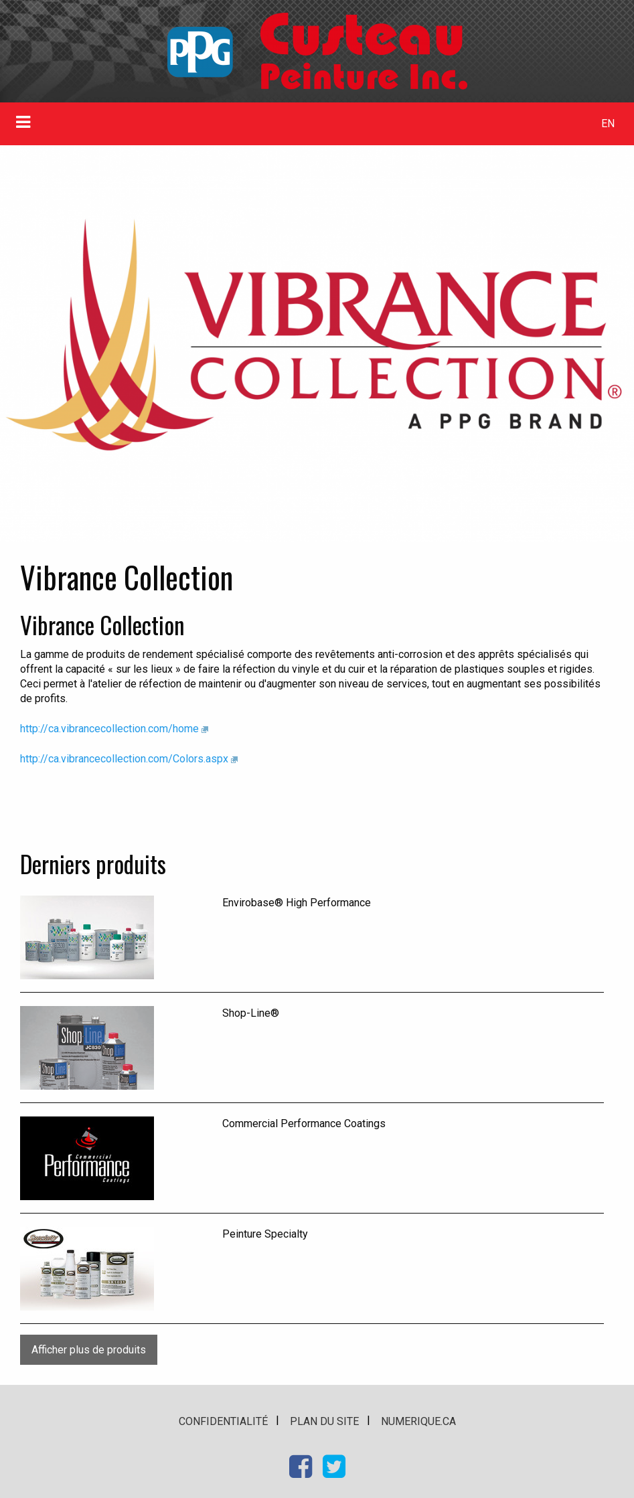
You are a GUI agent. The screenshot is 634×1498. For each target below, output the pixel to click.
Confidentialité (223, 1421)
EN (608, 123)
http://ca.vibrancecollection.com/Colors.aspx (124, 758)
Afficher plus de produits (88, 1349)
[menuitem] (608, 123)
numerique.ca (418, 1421)
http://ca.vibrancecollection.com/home (109, 728)
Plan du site (324, 1421)
